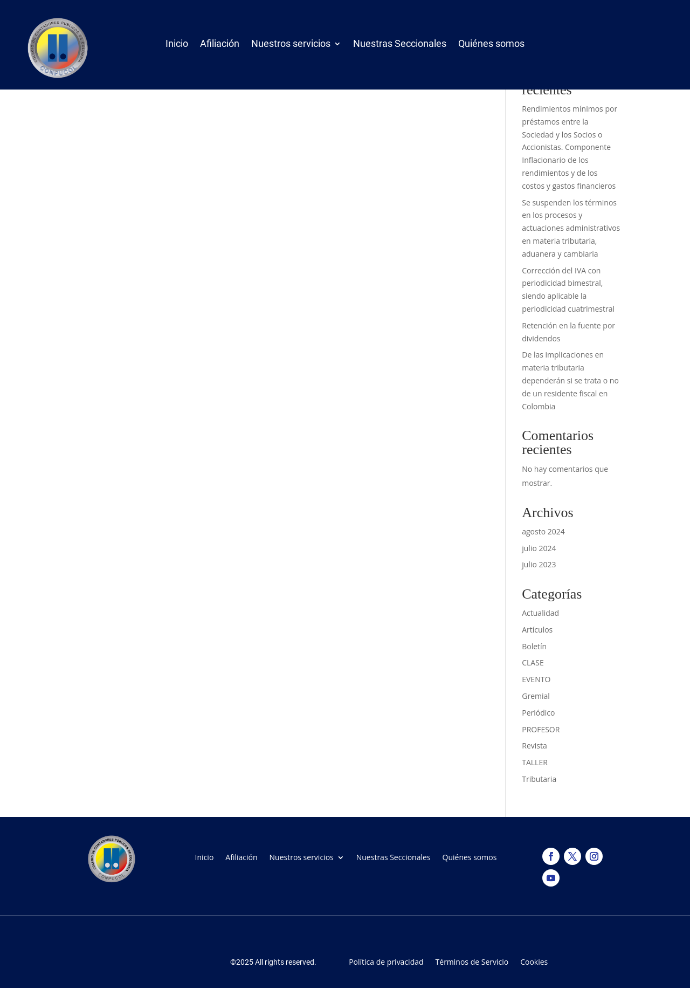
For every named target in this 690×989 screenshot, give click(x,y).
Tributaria (539, 779)
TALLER (535, 762)
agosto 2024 (543, 531)
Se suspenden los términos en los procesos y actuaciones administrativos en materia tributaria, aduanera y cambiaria (571, 228)
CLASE (532, 662)
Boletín (534, 646)
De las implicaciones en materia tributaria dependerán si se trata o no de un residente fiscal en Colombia (570, 380)
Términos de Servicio (472, 961)
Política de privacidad (386, 961)
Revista (534, 745)
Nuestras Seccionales (399, 46)
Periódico (538, 713)
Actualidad (540, 613)
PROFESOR (541, 729)
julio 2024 (539, 548)
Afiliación (219, 46)
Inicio (176, 46)
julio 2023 (539, 564)
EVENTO (536, 679)
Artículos (537, 629)
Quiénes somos (491, 46)
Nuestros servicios (290, 46)
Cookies (534, 961)
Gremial (536, 696)
